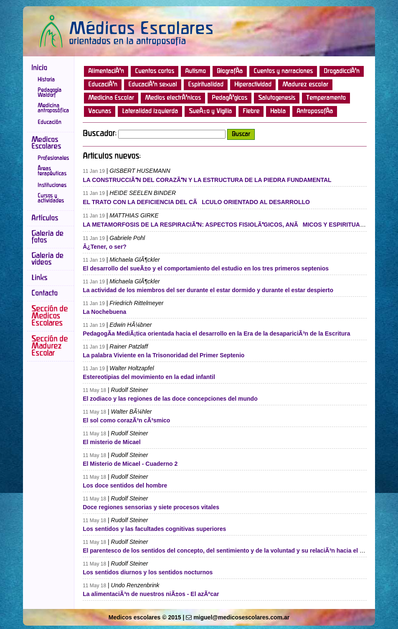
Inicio (39, 68)
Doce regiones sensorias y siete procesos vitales (151, 507)
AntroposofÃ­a (315, 111)
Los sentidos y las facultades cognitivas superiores (154, 528)
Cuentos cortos (154, 71)
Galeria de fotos (47, 237)
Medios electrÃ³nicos (173, 98)
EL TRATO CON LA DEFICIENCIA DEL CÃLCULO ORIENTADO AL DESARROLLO (196, 202)
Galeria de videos (47, 259)
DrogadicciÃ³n (342, 71)
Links (39, 278)
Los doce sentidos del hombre (125, 485)
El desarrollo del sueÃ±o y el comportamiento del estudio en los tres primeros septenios (206, 268)
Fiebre (251, 111)
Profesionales (53, 158)
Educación (49, 122)
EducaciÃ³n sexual (152, 85)
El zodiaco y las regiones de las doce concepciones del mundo (170, 398)
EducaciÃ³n (102, 85)
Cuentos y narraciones (283, 71)
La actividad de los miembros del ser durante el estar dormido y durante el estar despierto (208, 290)
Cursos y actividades (51, 198)
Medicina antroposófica (53, 108)
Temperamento (326, 98)
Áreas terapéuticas (52, 171)
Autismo (195, 71)
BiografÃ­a (230, 71)
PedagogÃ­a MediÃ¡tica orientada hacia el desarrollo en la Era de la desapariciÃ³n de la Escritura (216, 333)
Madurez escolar (305, 85)
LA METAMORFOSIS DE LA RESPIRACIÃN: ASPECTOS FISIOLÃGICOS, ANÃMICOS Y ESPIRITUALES (227, 224)
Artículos (44, 218)
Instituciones (52, 185)
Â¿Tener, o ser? (105, 246)
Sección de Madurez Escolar (49, 346)
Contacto (44, 293)
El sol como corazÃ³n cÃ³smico (126, 420)
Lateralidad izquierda (150, 111)
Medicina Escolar (111, 98)
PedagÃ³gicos (229, 98)
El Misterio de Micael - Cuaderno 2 (130, 463)
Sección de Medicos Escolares (49, 316)
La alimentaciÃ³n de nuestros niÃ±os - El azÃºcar (151, 594)
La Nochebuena (104, 311)
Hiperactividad (252, 85)
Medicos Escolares (46, 143)
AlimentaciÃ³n (106, 71)
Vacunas (99, 111)
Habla (278, 111)
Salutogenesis (276, 98)
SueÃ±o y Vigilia (210, 111)
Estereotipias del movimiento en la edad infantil (149, 377)
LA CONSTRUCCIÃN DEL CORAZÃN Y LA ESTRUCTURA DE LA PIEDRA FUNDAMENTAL (207, 180)
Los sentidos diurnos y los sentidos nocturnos (148, 572)
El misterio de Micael (112, 442)
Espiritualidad (205, 85)
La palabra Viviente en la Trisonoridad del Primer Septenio (163, 355)
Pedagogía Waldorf (49, 93)
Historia (46, 79)
